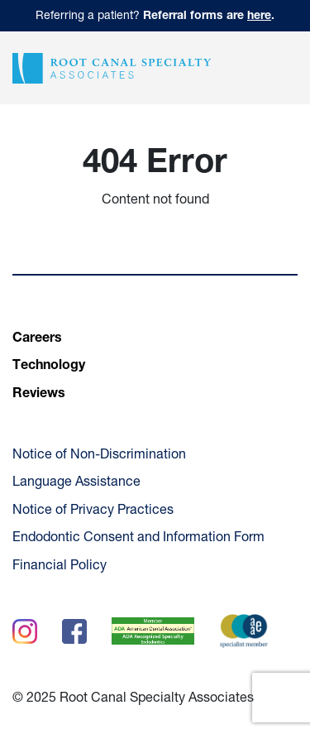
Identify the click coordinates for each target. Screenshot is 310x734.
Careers (37, 339)
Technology (48, 366)
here (259, 16)
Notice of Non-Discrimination (99, 456)
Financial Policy (59, 566)
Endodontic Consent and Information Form (138, 538)
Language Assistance (76, 483)
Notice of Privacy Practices (93, 511)
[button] (283, 67)
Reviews (38, 394)
